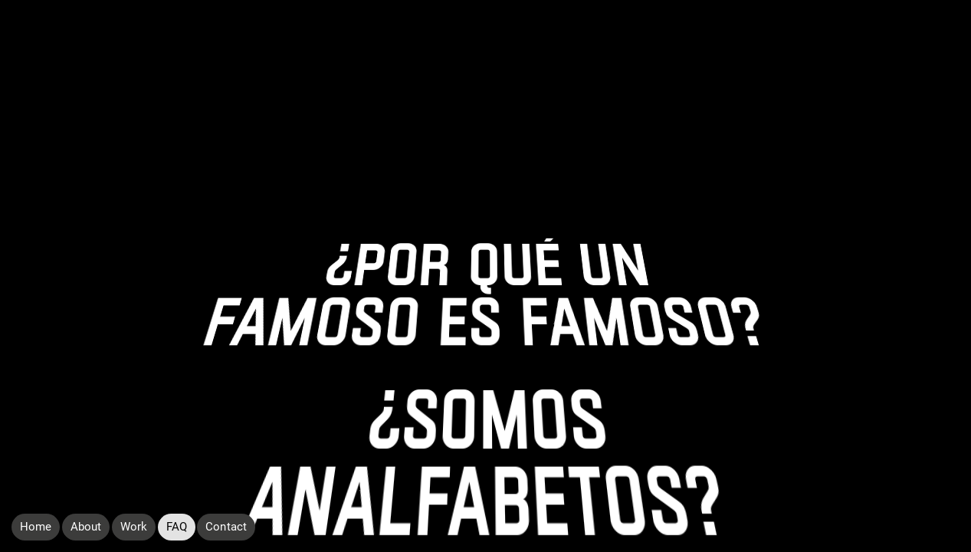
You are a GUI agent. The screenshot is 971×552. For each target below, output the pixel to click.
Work (133, 527)
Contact (226, 527)
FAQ (176, 527)
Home (35, 527)
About (86, 527)
